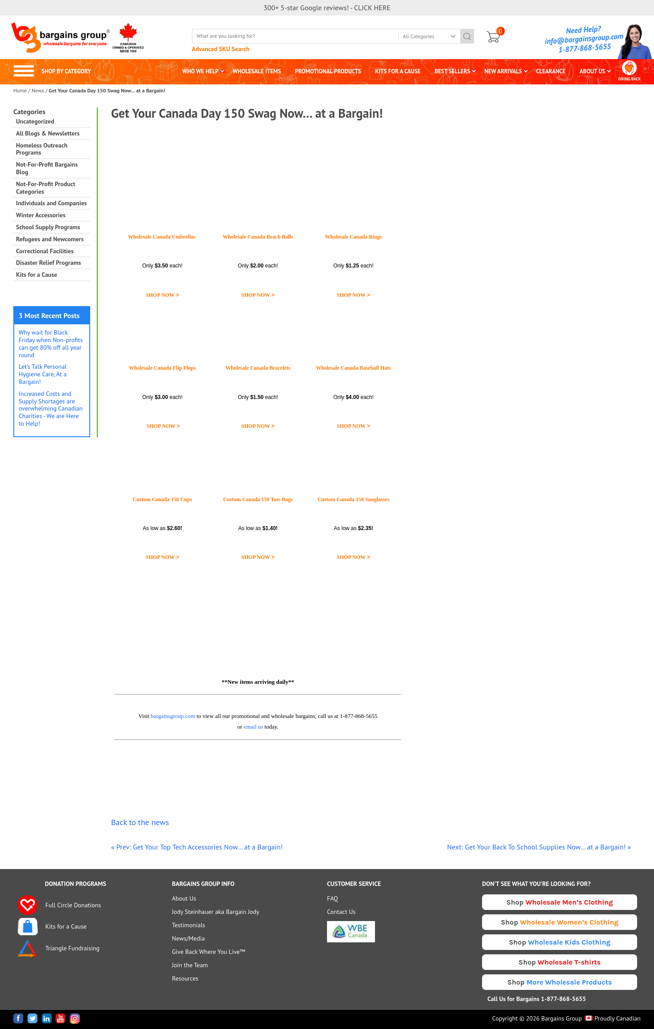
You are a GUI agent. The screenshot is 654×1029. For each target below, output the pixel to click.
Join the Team (190, 965)
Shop (559, 902)
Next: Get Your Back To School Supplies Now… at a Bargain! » (539, 846)
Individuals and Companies (51, 203)
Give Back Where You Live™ (208, 952)
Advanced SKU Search (221, 49)
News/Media (188, 938)
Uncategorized (35, 121)
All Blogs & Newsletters (48, 133)
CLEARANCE (550, 71)
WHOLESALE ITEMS (257, 71)
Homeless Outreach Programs (42, 149)
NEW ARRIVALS (503, 71)
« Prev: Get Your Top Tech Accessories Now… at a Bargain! (197, 846)
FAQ (332, 898)
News (38, 90)
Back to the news (140, 822)
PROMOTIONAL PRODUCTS (328, 71)
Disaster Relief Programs (48, 263)
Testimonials (188, 925)
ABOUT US (593, 71)
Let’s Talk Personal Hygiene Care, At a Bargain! (43, 374)
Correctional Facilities (45, 251)
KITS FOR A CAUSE (398, 71)
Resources (185, 978)
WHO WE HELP (200, 71)
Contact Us (341, 912)
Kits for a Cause (36, 275)
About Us (184, 898)
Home (20, 90)
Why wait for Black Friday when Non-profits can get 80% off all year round (51, 343)
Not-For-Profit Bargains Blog (47, 168)
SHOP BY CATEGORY (52, 71)
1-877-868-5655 (584, 48)
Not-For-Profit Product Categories (45, 187)
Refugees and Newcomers (50, 239)
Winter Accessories (40, 215)
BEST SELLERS (452, 71)
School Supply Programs (48, 227)
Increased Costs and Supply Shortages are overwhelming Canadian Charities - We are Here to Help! (51, 408)
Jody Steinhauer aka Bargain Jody (215, 912)
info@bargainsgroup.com (584, 38)
